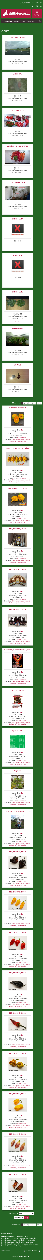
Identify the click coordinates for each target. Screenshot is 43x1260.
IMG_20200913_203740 (17, 932)
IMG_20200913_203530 (17, 1174)
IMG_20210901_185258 (17, 529)
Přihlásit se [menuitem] (37, 3)
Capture (17, 771)
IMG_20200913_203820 (17, 851)
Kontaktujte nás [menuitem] (31, 1251)
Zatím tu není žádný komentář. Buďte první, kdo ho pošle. (20, 441)
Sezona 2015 (17, 292)
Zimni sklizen (17, 328)
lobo (3, 28)
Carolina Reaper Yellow (17, 488)
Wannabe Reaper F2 (17, 408)
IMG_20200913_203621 (17, 1094)
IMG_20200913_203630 (17, 1053)
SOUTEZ (17, 365)
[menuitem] (40, 21)
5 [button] (32, 403)
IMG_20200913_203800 (17, 892)
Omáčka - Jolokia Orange (17, 146)
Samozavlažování (17, 37)
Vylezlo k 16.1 (17, 730)
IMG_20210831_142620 (17, 609)
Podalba (17, 322)
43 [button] (38, 403)
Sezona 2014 (17, 219)
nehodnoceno (21, 438)
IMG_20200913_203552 (17, 1134)
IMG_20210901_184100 (17, 569)
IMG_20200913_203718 (17, 973)
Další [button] (40, 403)
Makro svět (17, 74)
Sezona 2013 (17, 255)
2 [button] (24, 403)
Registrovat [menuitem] (26, 3)
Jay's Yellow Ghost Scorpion (17, 448)
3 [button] (27, 403)
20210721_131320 (17, 690)
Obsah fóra (7, 1251)
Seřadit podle (21, 1213)
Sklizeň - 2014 (18, 110)
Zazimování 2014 (17, 182)
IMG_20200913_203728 (17, 1013)
